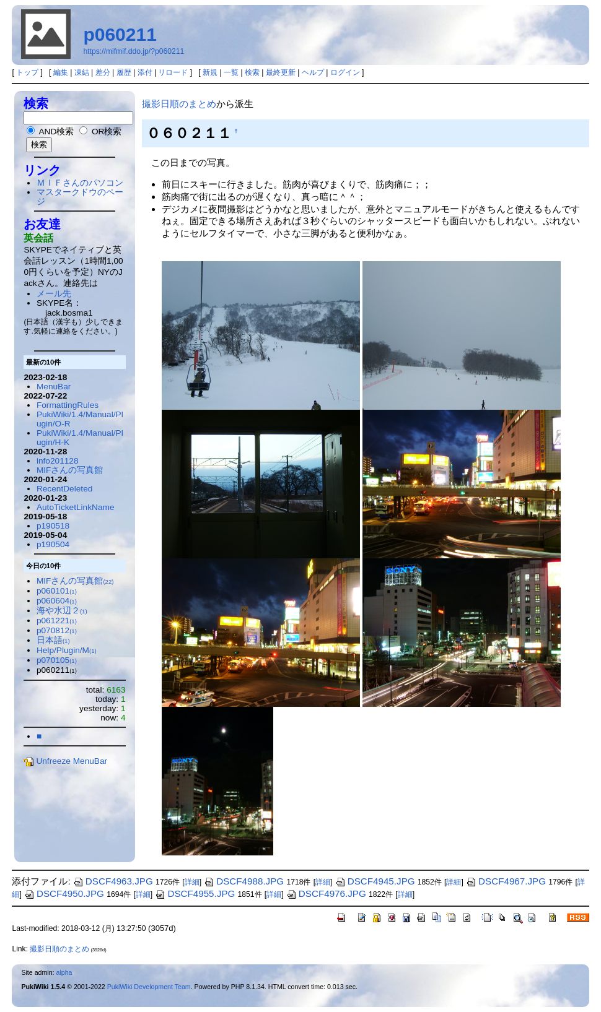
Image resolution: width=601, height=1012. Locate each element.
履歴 (123, 72)
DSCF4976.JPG (326, 893)
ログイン (345, 72)
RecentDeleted (64, 488)
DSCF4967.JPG (506, 881)
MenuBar (54, 386)
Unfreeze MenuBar (65, 761)
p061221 (57, 620)
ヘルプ (313, 72)
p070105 (57, 660)
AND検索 (50, 131)
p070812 (57, 630)
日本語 (53, 640)
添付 (145, 72)
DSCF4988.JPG (244, 881)
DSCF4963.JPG (113, 881)
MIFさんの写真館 (70, 470)
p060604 (57, 600)
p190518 (53, 525)
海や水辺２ (62, 610)
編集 (60, 72)
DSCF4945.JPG (375, 881)
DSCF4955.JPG (195, 893)
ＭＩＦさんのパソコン (80, 183)
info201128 (58, 460)
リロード (173, 72)
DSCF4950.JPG (64, 893)
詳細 (192, 882)
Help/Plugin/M (67, 650)
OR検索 (100, 131)
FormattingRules (68, 405)
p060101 (57, 590)
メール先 (54, 293)
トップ (27, 72)
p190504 (53, 544)
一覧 (231, 72)
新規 (210, 72)
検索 (252, 72)
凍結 (81, 72)
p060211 (119, 34)
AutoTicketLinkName (76, 507)
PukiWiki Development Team (149, 986)
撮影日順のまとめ (179, 103)
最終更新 (281, 72)
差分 (102, 72)
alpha (64, 972)
